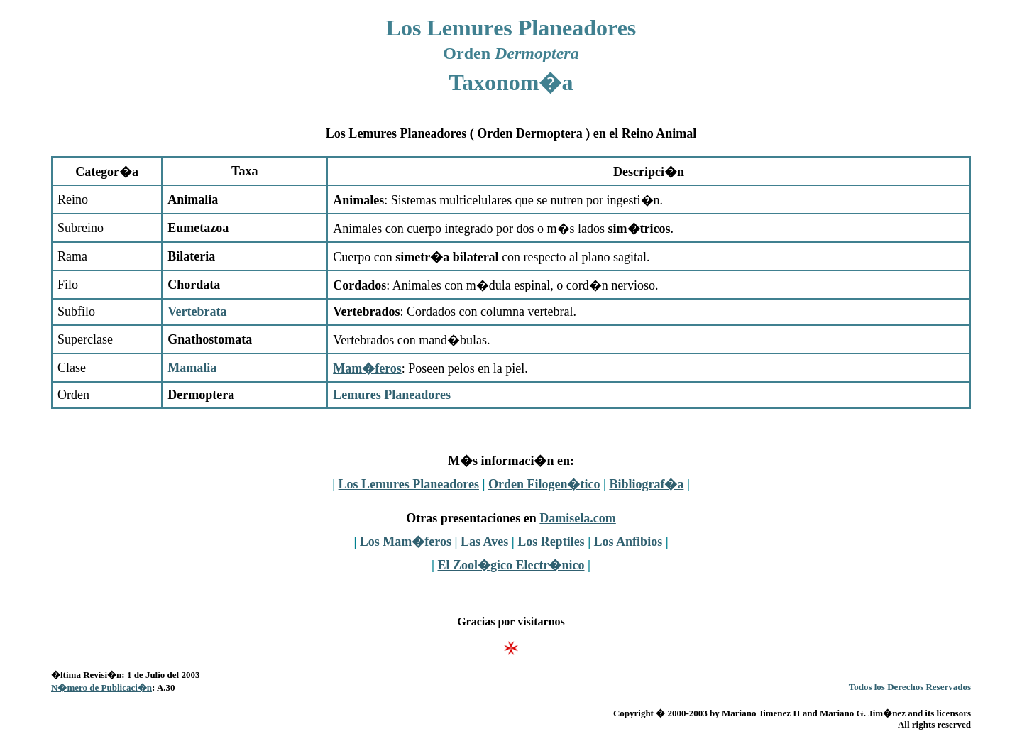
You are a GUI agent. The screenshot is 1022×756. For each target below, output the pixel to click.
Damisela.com (577, 518)
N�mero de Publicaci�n (101, 687)
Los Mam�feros (405, 542)
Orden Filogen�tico (544, 484)
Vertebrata (196, 312)
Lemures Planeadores (392, 395)
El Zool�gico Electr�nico (511, 565)
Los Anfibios (628, 542)
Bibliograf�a (646, 484)
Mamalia (191, 368)
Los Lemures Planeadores (409, 484)
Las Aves (484, 542)
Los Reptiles (551, 542)
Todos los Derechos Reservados (910, 686)
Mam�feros (367, 368)
